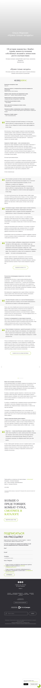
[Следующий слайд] (39, 374)
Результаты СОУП (26, 630)
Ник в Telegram (8, 568)
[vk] (18, 590)
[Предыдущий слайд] (1, 374)
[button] (20, 360)
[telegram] (20, 590)
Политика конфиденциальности (17, 630)
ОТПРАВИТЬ (9, 582)
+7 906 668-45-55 (20, 606)
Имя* (5, 556)
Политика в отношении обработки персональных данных (26, 631)
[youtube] (22, 590)
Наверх (20, 596)
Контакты (20, 602)
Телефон (6, 564)
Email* (5, 560)
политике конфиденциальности (15, 574)
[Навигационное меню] (39, 2)
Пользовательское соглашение (10, 631)
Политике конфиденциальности (33, 681)
